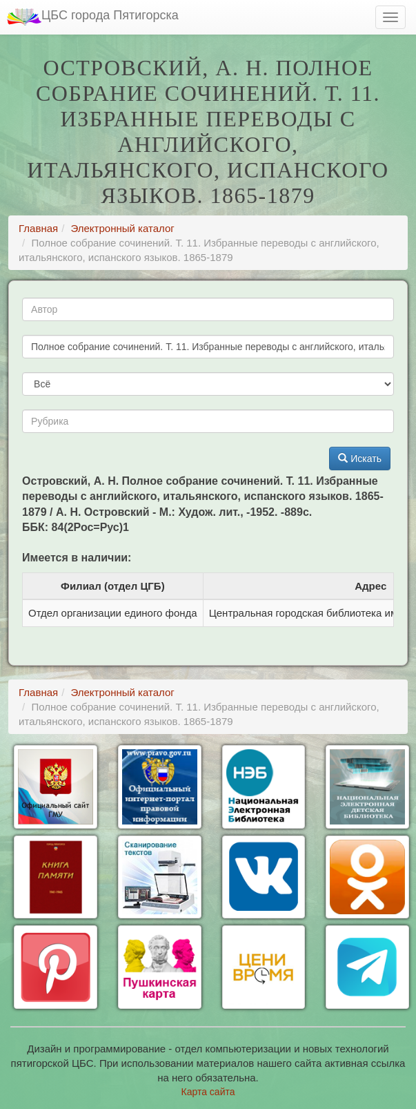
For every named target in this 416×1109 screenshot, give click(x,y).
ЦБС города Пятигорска (93, 17)
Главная (38, 228)
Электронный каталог (122, 228)
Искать (360, 458)
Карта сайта (208, 1091)
